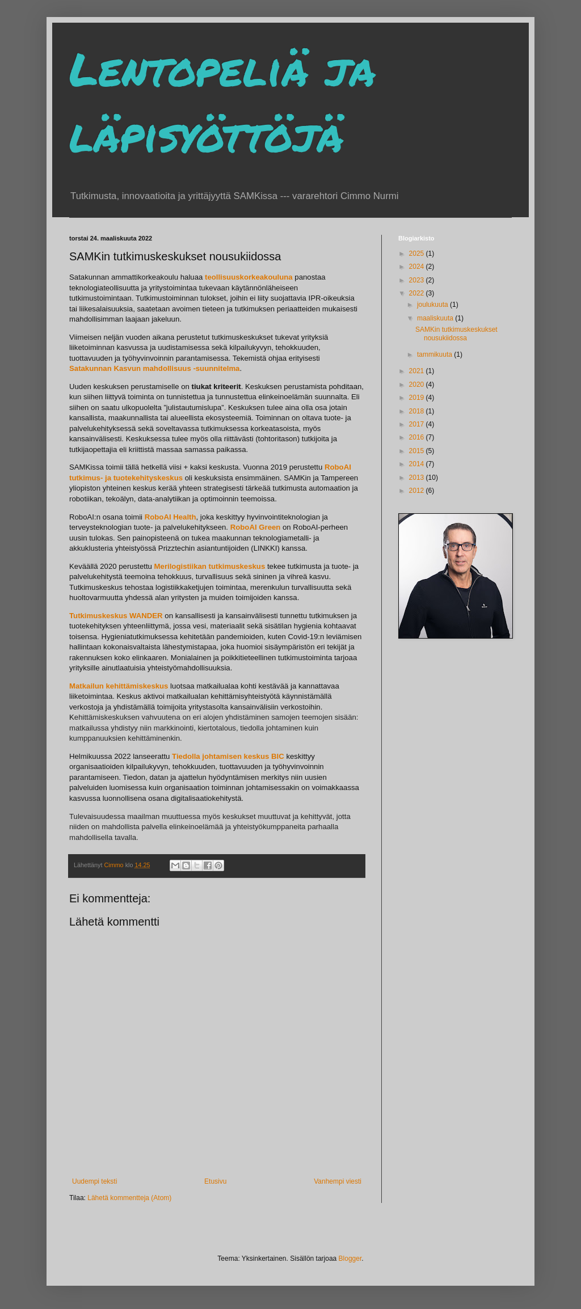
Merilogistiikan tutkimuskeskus (210, 566)
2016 (417, 437)
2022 (417, 293)
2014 (417, 464)
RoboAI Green (255, 527)
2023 (417, 280)
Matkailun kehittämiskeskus (118, 686)
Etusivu (215, 1181)
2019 (417, 398)
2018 (417, 411)
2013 (417, 478)
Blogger (350, 1258)
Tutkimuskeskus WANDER (116, 615)
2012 (417, 491)
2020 (417, 385)
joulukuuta (433, 305)
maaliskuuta (436, 318)
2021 (417, 371)
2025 (417, 253)
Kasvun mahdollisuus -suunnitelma (176, 368)
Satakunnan (91, 368)
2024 (417, 267)
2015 (417, 451)
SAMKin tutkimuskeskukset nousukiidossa (456, 333)
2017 (417, 424)
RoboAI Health (170, 517)
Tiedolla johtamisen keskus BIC (228, 756)
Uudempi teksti (94, 1181)
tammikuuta (435, 354)
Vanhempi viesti (337, 1181)
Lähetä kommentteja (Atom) (129, 1198)
